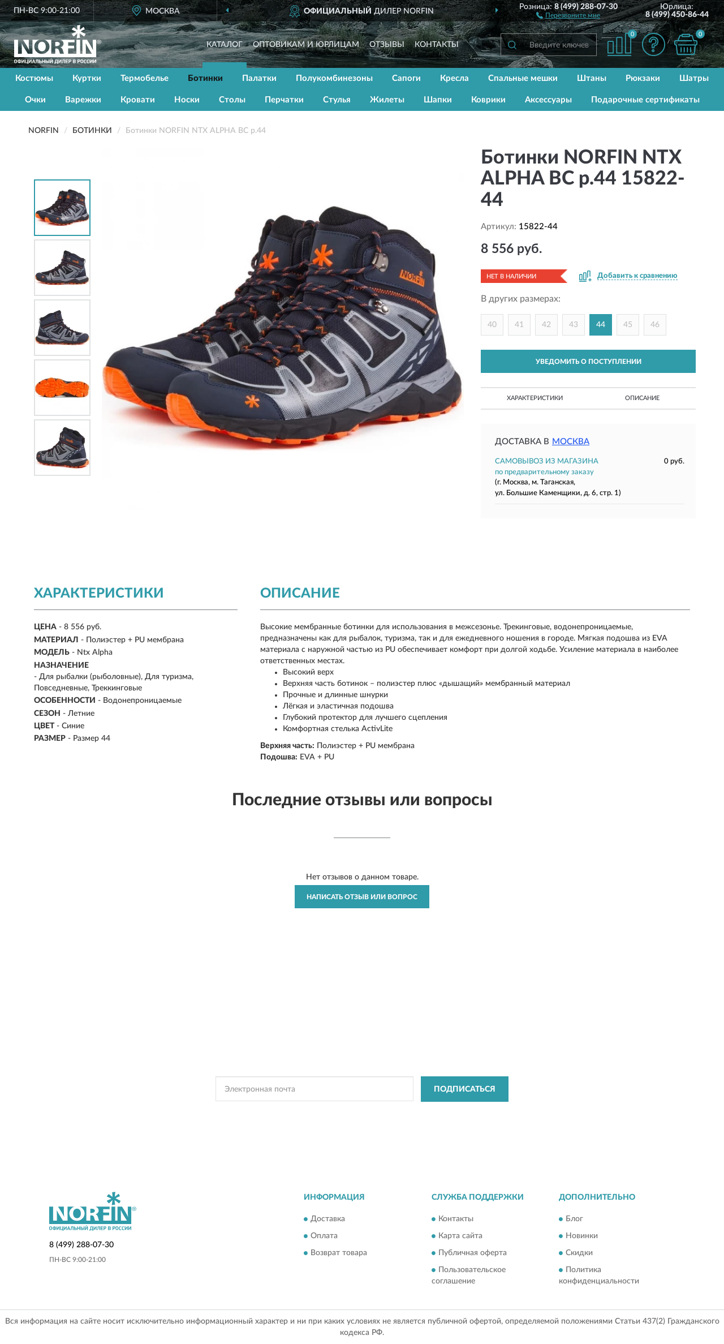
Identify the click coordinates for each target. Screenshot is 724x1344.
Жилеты (387, 100)
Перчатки (284, 100)
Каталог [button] (224, 45)
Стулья (337, 100)
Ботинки (205, 78)
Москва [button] (570, 441)
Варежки (83, 100)
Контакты (437, 45)
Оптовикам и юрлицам (306, 45)
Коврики (488, 100)
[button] (568, 14)
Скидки (579, 1253)
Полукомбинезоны (334, 78)
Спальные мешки (523, 78)
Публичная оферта (472, 1253)
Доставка (328, 1219)
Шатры (694, 78)
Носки (187, 100)
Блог (574, 1219)
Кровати (137, 100)
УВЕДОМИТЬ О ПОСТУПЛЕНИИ (588, 361)
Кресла (454, 78)
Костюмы (34, 78)
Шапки (438, 100)
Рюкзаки (643, 78)
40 (492, 325)
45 (627, 325)
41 (519, 325)
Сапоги (406, 78)
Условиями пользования (461, 1114)
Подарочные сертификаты (645, 100)
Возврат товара (339, 1253)
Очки (35, 100)
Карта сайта (460, 1236)
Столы (232, 100)
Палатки (259, 78)
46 (655, 325)
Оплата (324, 1236)
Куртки (86, 78)
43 (573, 325)
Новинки (582, 1236)
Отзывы (386, 45)
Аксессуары (548, 100)
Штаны (591, 78)
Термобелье (144, 78)
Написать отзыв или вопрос (362, 897)
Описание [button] (642, 398)
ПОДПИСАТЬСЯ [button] (464, 1089)
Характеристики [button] (535, 398)
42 (546, 325)
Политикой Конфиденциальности (361, 1114)
